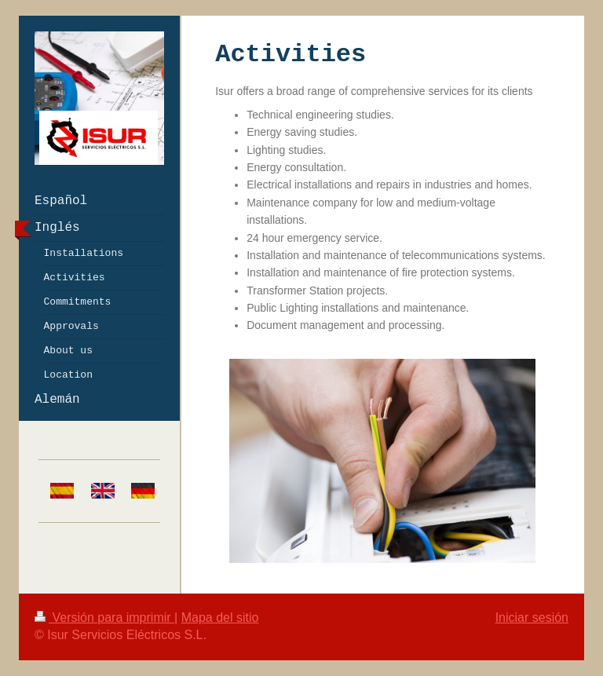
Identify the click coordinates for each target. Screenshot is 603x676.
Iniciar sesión (531, 617)
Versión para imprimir (104, 617)
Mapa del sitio (220, 617)
